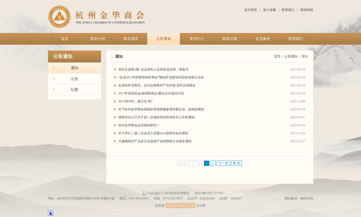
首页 (64, 39)
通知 (74, 68)
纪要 (74, 90)
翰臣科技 (307, 198)
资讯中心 (196, 39)
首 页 (183, 163)
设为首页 (250, 10)
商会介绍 (97, 39)
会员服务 (262, 39)
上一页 (196, 163)
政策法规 (229, 39)
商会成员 (130, 39)
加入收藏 (269, 10)
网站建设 (291, 198)
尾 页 (236, 163)
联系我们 (288, 10)
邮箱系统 (307, 10)
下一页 (223, 163)
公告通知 (163, 39)
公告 (74, 79)
